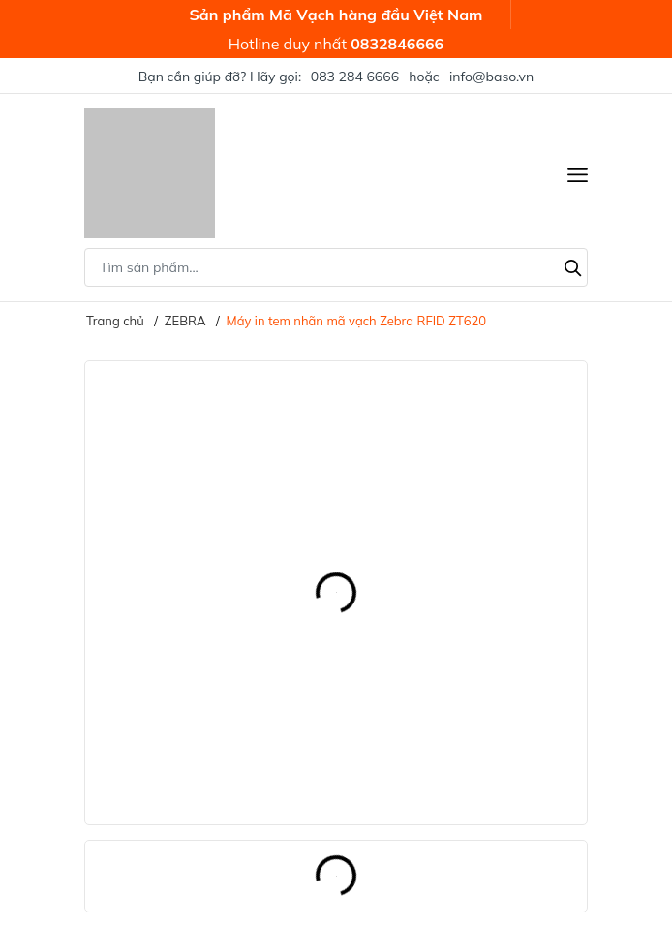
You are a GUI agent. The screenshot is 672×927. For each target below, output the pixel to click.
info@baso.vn (491, 76)
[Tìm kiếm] (573, 265)
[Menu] (577, 173)
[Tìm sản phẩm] (336, 267)
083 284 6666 (355, 76)
